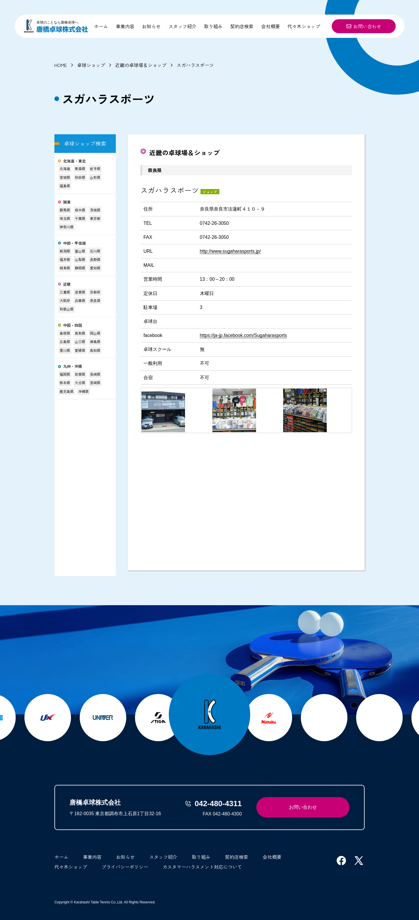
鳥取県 (80, 333)
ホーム (101, 26)
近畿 (67, 284)
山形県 (95, 177)
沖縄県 (83, 391)
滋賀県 (80, 291)
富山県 (80, 250)
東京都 (95, 218)
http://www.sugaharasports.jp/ (230, 251)
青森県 (80, 168)
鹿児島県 (67, 391)
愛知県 (95, 267)
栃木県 (80, 209)
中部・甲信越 (74, 243)
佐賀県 (80, 374)
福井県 (65, 259)
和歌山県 (67, 308)
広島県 (65, 341)
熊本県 (65, 382)
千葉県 (80, 218)
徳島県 (95, 341)
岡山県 (95, 333)
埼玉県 (65, 218)
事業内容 (125, 26)
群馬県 (65, 209)
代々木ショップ (303, 26)
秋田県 (80, 177)
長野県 (95, 259)
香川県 (65, 350)
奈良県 (95, 300)
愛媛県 (80, 350)
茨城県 (95, 209)
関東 (67, 202)
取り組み (213, 26)
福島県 (65, 185)
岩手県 (95, 168)
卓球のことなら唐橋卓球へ (57, 22)
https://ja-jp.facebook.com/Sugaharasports (243, 335)
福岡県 (65, 374)
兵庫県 (80, 300)
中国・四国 (72, 325)
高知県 (95, 350)
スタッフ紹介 (182, 26)
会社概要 (270, 26)
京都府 (95, 291)
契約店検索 (241, 26)
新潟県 (65, 250)
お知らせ (151, 26)
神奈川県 (67, 226)
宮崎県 (95, 382)
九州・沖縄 (72, 366)
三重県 (65, 291)
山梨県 (80, 259)
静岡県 (80, 267)
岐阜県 (65, 267)
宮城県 (65, 177)
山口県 (80, 341)
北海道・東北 (74, 161)
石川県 (95, 250)
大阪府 (65, 300)
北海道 (65, 168)
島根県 (65, 333)
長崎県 (95, 374)
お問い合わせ (363, 26)
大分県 (80, 382)
